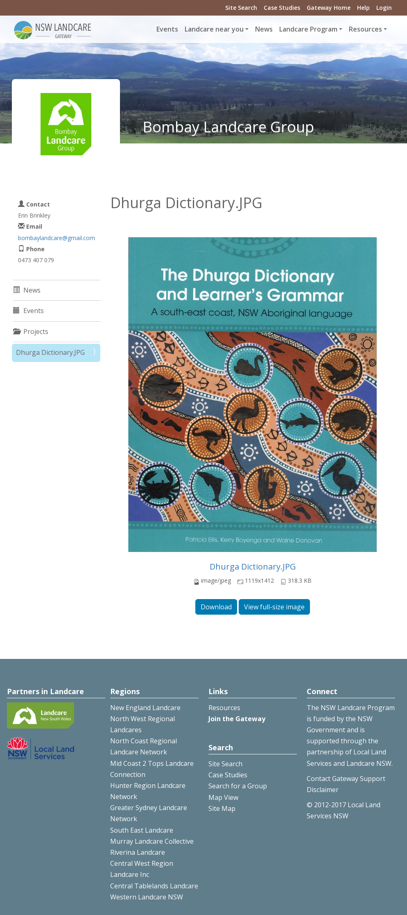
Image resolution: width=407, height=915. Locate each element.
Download (216, 606)
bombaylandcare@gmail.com (56, 238)
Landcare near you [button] (214, 29)
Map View (223, 797)
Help (363, 7)
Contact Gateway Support (346, 778)
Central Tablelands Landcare (154, 885)
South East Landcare (141, 830)
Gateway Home (328, 7)
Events (167, 29)
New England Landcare (145, 707)
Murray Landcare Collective (152, 841)
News (264, 29)
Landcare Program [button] (308, 29)
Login (384, 7)
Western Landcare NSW (146, 896)
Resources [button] (365, 29)
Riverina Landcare (137, 852)
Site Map (221, 808)
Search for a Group (237, 785)
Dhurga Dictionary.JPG (253, 566)
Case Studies (282, 7)
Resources (224, 707)
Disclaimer (323, 789)
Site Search (241, 7)
